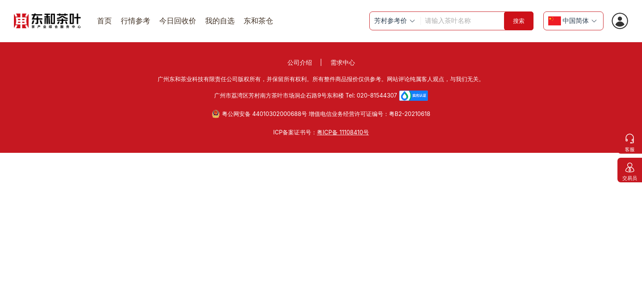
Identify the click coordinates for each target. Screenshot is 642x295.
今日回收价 (177, 20)
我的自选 (220, 20)
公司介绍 (299, 62)
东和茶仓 (258, 20)
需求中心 (342, 62)
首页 (104, 20)
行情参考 (135, 20)
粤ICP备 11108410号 (343, 132)
